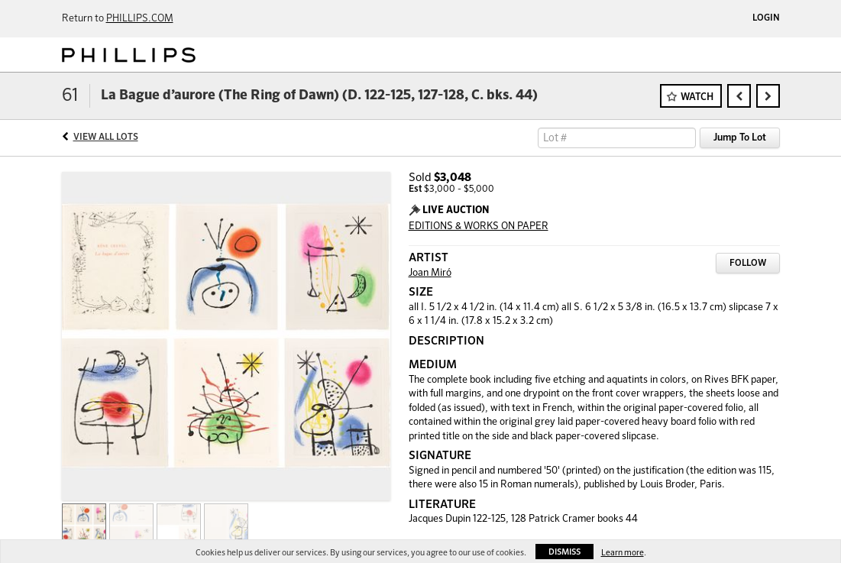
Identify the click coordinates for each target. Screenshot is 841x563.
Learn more (622, 552)
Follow (747, 263)
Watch (697, 97)
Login (766, 18)
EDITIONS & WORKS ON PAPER (478, 226)
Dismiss (564, 552)
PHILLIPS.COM (139, 19)
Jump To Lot (739, 138)
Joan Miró (430, 273)
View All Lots (105, 137)
